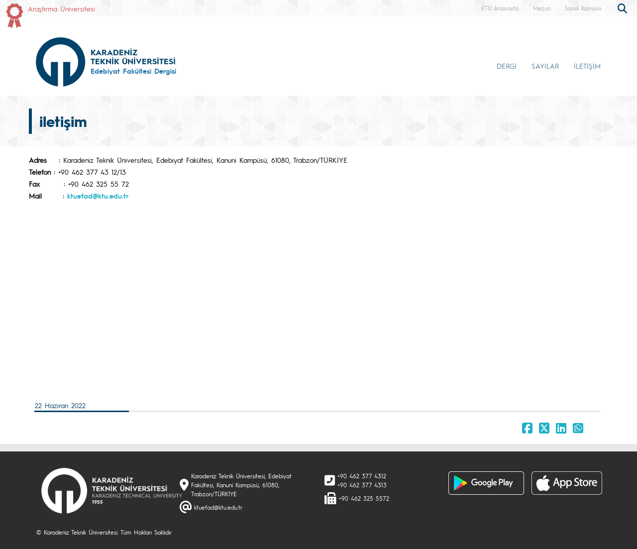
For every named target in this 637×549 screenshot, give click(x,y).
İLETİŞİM (587, 65)
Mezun (541, 8)
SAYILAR (545, 65)
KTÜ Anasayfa (500, 8)
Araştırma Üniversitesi (61, 8)
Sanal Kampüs (583, 8)
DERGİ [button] (507, 65)
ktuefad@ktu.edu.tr (97, 195)
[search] (623, 7)
